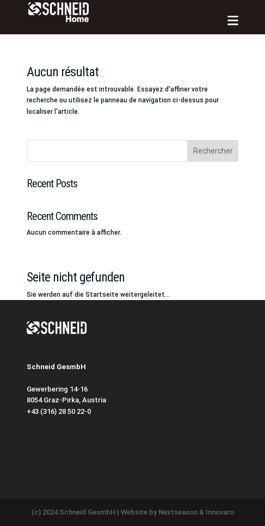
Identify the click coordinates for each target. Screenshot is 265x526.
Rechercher (213, 150)
